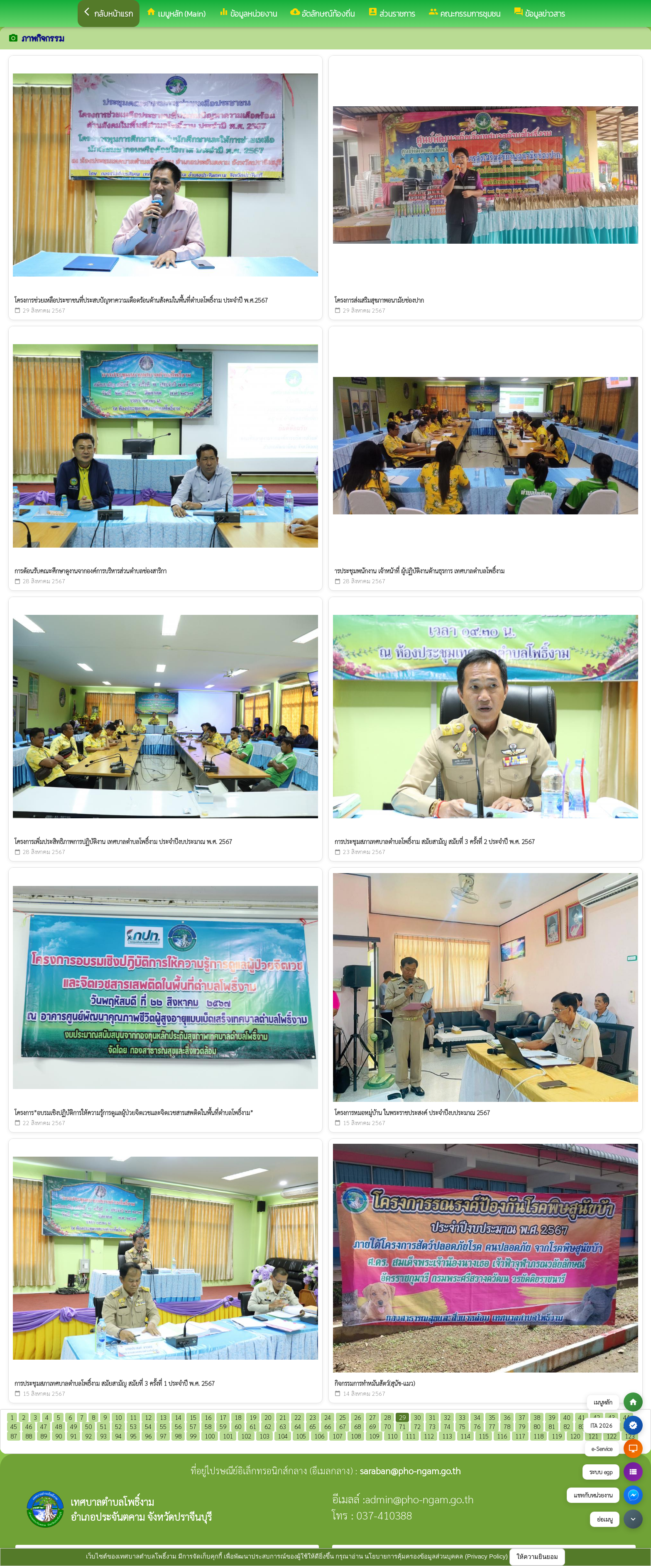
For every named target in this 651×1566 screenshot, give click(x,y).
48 (58, 1426)
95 (133, 1436)
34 (477, 1417)
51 (103, 1426)
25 (342, 1417)
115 (484, 1436)
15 (193, 1417)
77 (492, 1426)
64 (297, 1426)
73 (432, 1426)
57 (193, 1426)
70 (387, 1426)
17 (223, 1417)
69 (372, 1426)
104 (283, 1436)
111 (411, 1436)
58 (208, 1426)
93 (103, 1436)
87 (13, 1436)
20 (267, 1417)
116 (502, 1436)
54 (148, 1426)
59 (223, 1426)
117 (520, 1436)
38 (537, 1417)
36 (507, 1417)
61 (253, 1426)
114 (465, 1436)
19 (253, 1417)
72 (417, 1426)
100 (210, 1436)
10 (118, 1417)
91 (73, 1436)
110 (392, 1436)
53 (133, 1426)
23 (312, 1417)
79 (522, 1426)
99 (193, 1436)
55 (163, 1426)
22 (297, 1417)
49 (73, 1426)
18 (238, 1417)
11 (133, 1417)
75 (462, 1426)
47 (43, 1426)
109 (374, 1436)
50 (88, 1426)
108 (356, 1436)
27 (372, 1417)
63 (282, 1426)
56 (178, 1426)
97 (163, 1436)
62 (267, 1426)
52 (118, 1426)
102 (246, 1436)
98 (178, 1436)
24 (327, 1417)
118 (538, 1436)
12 (148, 1417)
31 (432, 1417)
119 (557, 1436)
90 (58, 1436)
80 (537, 1426)
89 (43, 1436)
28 (387, 1417)
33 (462, 1417)
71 (402, 1426)
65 (312, 1426)
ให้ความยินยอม (537, 1556)
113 (447, 1436)
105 (301, 1436)
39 (551, 1417)
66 (327, 1426)
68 (357, 1426)
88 (28, 1436)
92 (88, 1436)
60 (238, 1426)
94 (118, 1436)
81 (551, 1426)
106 (319, 1436)
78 (507, 1426)
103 (264, 1436)
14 (178, 1417)
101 (228, 1436)
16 (208, 1417)
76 (477, 1426)
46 (28, 1426)
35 (492, 1417)
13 (163, 1417)
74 (447, 1426)
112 (429, 1436)
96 (148, 1436)
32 (447, 1417)
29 (402, 1417)
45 (13, 1426)
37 (522, 1417)
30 (417, 1417)
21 (282, 1417)
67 (342, 1426)
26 (357, 1417)
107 (338, 1436)
